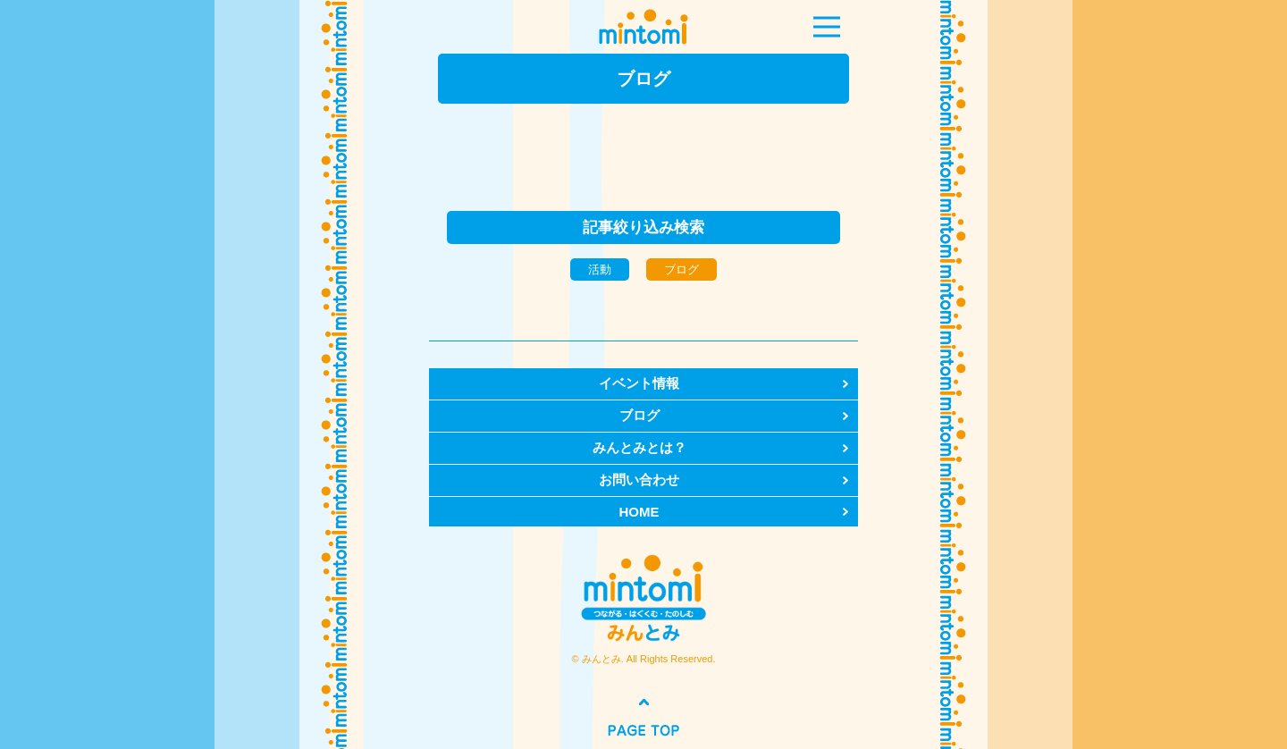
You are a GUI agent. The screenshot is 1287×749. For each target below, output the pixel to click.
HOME (639, 511)
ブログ (639, 415)
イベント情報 (639, 383)
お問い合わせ (639, 479)
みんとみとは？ (639, 447)
